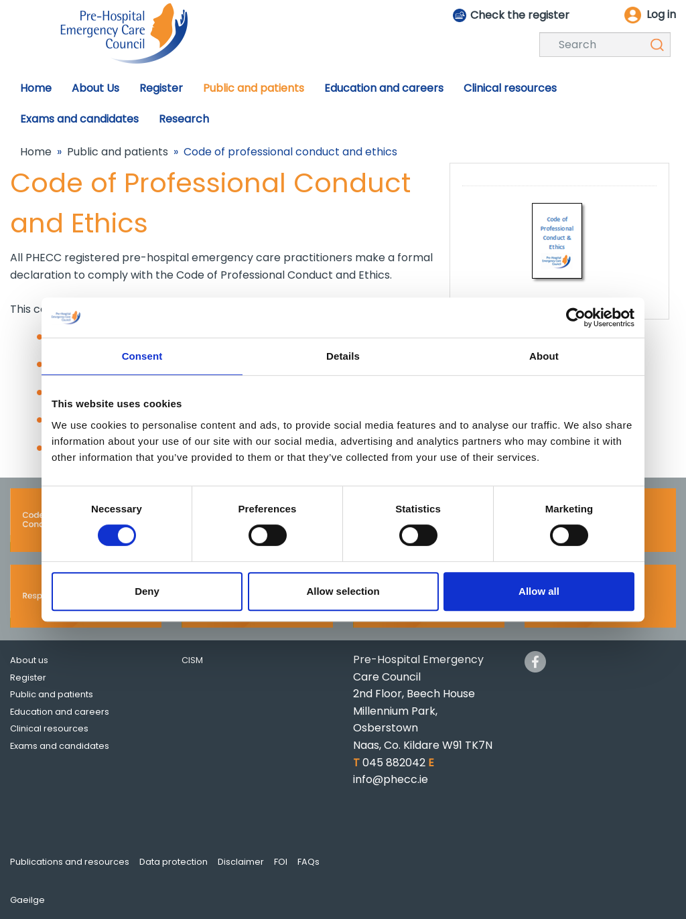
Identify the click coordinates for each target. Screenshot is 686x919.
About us (29, 660)
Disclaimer (241, 861)
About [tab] (544, 356)
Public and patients (117, 151)
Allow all (539, 591)
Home (36, 151)
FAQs (308, 861)
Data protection (173, 861)
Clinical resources (49, 728)
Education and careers (59, 711)
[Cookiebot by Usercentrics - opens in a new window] (575, 317)
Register (28, 677)
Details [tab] (343, 356)
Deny (147, 591)
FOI (280, 861)
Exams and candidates (59, 746)
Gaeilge (27, 900)
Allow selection (342, 591)
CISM (192, 660)
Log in (661, 14)
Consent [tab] (142, 356)
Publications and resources (69, 861)
